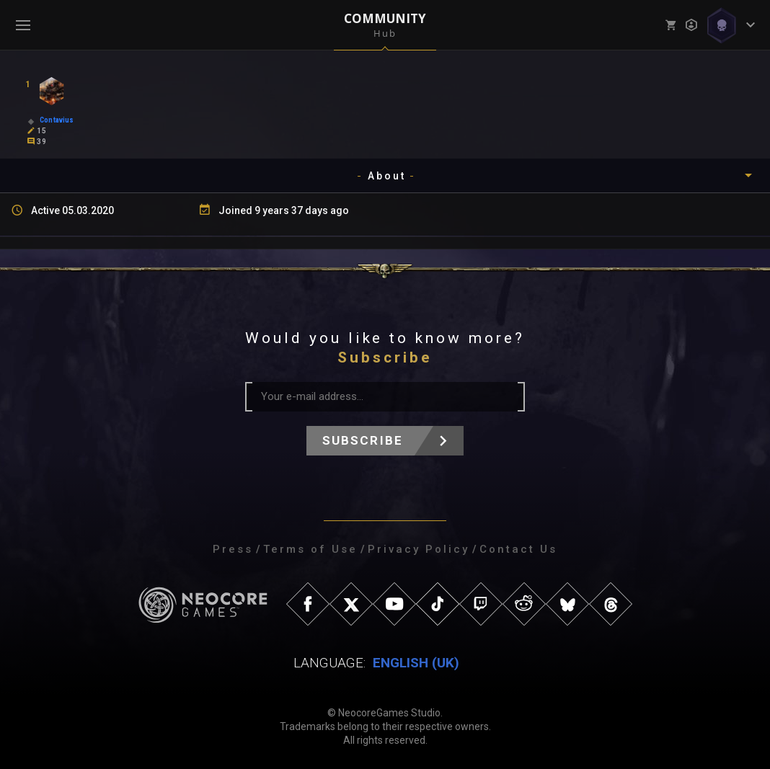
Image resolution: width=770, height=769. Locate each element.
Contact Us (518, 549)
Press (233, 549)
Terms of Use (310, 549)
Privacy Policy (418, 549)
